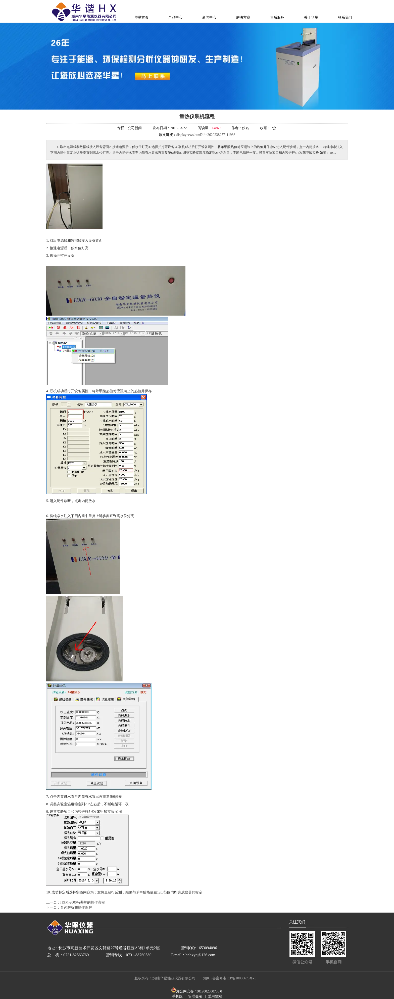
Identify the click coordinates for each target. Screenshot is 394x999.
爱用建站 (215, 996)
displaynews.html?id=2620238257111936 (205, 135)
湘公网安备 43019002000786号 (199, 991)
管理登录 (195, 996)
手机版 (177, 996)
